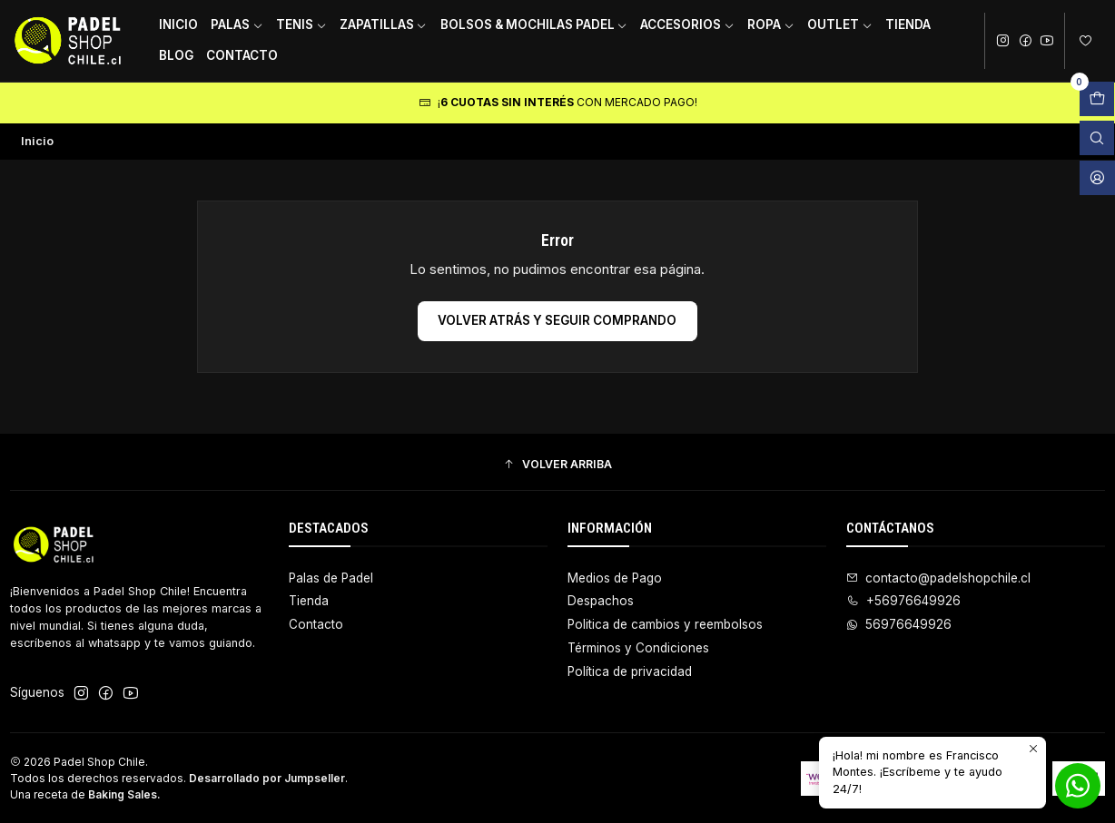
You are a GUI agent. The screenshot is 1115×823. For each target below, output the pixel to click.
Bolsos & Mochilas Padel (534, 24)
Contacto (242, 55)
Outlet (840, 24)
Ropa (770, 24)
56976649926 (899, 624)
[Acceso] (1097, 178)
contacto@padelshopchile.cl (938, 578)
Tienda (908, 24)
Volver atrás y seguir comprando (557, 320)
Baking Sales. (124, 794)
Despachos (600, 600)
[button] (557, 465)
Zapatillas (384, 24)
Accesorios (687, 24)
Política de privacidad (629, 671)
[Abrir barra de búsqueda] (1097, 138)
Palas (237, 24)
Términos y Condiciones (638, 648)
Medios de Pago (614, 578)
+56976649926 (903, 600)
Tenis (301, 24)
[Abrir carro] (1097, 99)
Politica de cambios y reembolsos (665, 624)
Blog (176, 55)
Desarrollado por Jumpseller (267, 778)
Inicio (178, 24)
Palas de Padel (331, 578)
